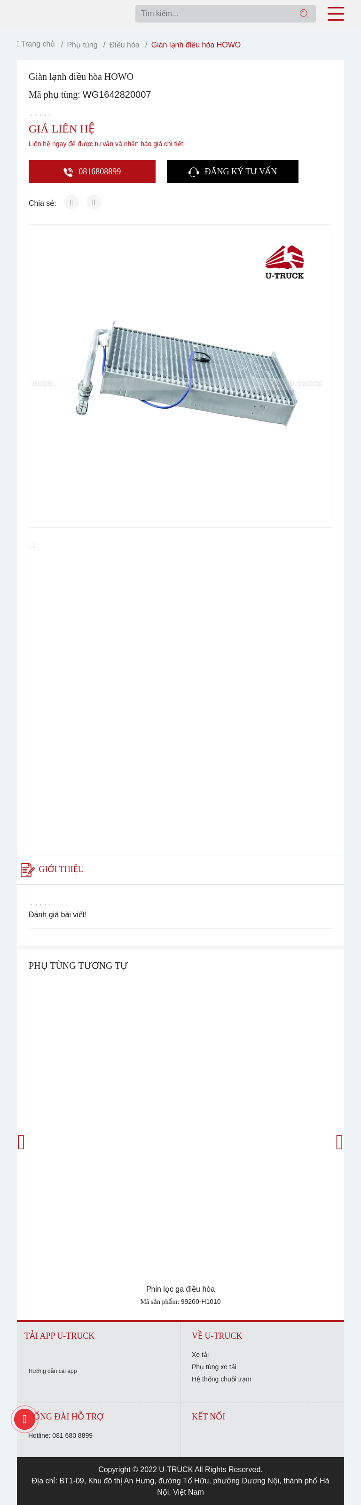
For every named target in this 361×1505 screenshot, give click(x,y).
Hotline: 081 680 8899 (60, 1435)
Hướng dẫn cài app (53, 1371)
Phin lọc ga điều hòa (180, 1289)
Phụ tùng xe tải (214, 1367)
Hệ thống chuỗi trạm (221, 1379)
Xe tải (200, 1354)
